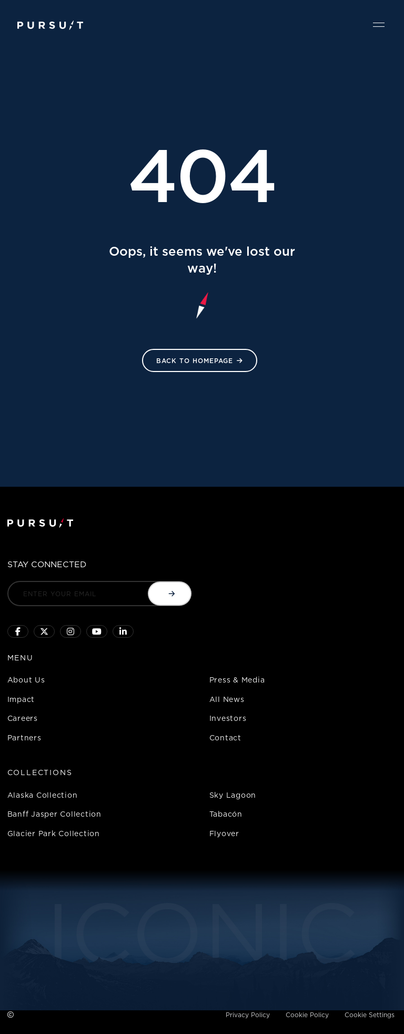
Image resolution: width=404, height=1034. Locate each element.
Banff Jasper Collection (54, 813)
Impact (21, 699)
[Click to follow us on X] (44, 631)
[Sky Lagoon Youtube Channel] (96, 631)
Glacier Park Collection (53, 833)
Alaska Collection (42, 794)
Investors (228, 718)
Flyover (224, 833)
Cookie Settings (370, 1015)
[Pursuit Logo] (50, 25)
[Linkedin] (123, 631)
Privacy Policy (248, 1015)
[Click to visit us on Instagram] (70, 631)
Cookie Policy (307, 1015)
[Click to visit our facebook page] (17, 631)
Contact (225, 737)
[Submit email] (169, 593)
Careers (22, 718)
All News (227, 699)
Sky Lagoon (233, 794)
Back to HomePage (194, 361)
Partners (24, 737)
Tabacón (226, 813)
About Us (26, 679)
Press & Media (237, 679)
